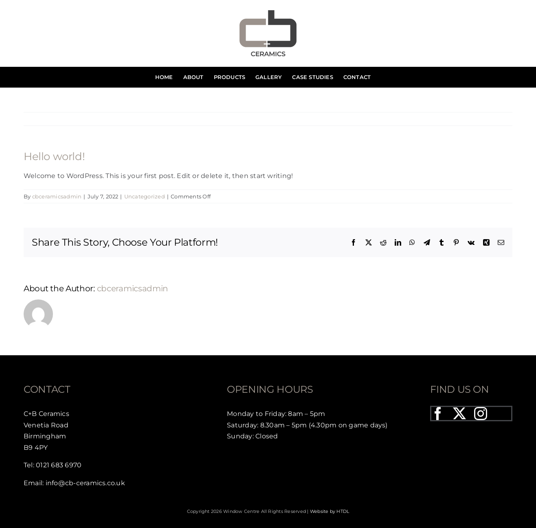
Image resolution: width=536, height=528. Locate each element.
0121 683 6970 (58, 465)
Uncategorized (144, 196)
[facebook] (437, 413)
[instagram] (480, 413)
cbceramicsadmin (57, 196)
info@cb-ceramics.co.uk (85, 483)
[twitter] (459, 413)
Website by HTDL (329, 511)
